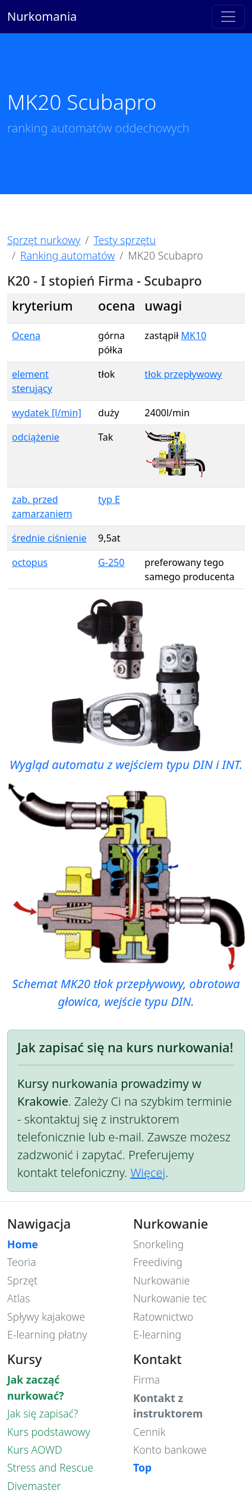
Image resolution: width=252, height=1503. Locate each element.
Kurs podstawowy (48, 1432)
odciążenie (35, 437)
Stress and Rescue (50, 1467)
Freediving (157, 1262)
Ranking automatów (67, 255)
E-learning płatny (47, 1334)
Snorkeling (158, 1244)
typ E (109, 499)
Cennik (149, 1432)
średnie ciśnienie (49, 538)
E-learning (157, 1334)
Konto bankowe (170, 1449)
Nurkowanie (161, 1280)
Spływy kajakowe (46, 1316)
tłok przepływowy (183, 374)
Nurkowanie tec (170, 1298)
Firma (146, 1379)
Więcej (147, 1173)
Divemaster (34, 1486)
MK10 (194, 335)
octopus (30, 562)
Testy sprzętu (124, 240)
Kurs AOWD (34, 1449)
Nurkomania (42, 16)
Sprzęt (22, 1280)
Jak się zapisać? (42, 1413)
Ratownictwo (163, 1316)
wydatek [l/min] (46, 412)
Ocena (26, 335)
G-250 (111, 562)
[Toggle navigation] (228, 17)
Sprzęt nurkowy (43, 240)
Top (142, 1467)
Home (22, 1244)
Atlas (18, 1298)
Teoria (21, 1262)
